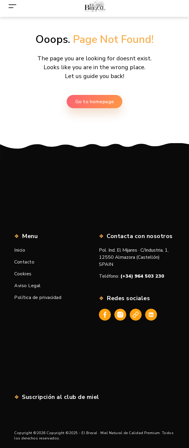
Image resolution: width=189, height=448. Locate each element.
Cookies (23, 274)
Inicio (19, 250)
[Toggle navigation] (12, 6)
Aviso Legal (27, 285)
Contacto (24, 262)
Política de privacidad (37, 297)
